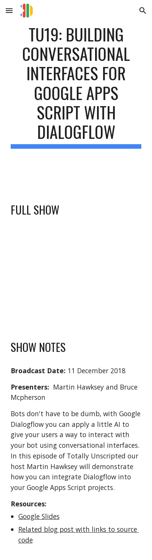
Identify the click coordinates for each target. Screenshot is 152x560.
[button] (9, 10)
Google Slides (39, 516)
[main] (76, 94)
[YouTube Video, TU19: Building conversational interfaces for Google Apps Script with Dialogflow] (76, 277)
